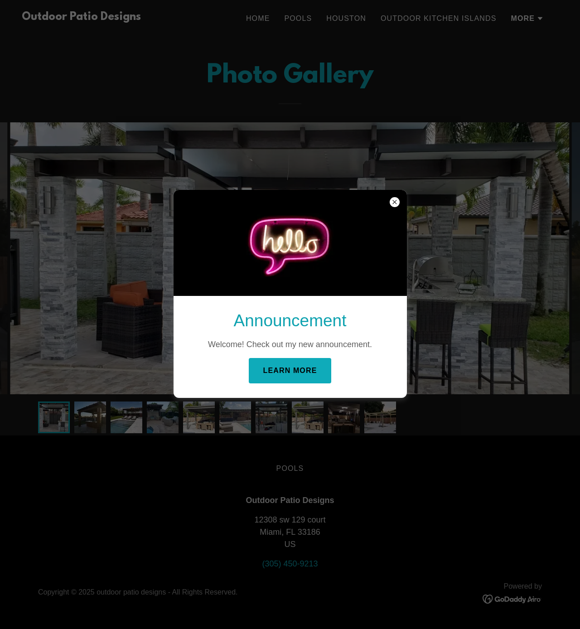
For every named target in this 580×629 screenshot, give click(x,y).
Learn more (290, 370)
